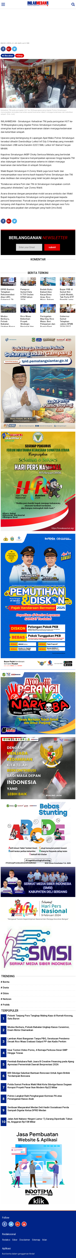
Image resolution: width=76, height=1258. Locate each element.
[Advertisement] (38, 21)
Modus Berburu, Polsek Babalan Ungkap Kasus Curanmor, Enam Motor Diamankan (8, 325)
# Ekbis (5, 993)
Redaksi (6, 1239)
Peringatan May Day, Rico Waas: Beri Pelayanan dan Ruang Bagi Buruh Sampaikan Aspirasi (47, 325)
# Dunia (5, 987)
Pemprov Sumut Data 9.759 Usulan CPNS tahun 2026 (27, 294)
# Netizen (6, 999)
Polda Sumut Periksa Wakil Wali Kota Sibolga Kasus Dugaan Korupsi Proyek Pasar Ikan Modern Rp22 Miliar (40, 1086)
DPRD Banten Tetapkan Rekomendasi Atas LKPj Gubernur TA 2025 (7, 295)
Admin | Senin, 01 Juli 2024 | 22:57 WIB (15, 43)
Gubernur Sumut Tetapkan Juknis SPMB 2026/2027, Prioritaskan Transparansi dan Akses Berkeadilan (66, 326)
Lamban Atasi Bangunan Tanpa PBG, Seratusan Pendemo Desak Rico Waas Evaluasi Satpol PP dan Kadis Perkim (38, 1040)
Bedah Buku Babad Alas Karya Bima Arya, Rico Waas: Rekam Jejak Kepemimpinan (47, 297)
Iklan (44, 1239)
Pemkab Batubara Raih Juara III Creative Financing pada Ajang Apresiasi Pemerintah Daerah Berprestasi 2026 (41, 1063)
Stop (20, 55)
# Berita (5, 981)
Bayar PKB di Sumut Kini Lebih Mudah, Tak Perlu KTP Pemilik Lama (67, 294)
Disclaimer (24, 1239)
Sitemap (36, 1239)
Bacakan (7, 55)
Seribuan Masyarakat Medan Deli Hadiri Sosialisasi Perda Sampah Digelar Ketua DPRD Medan (38, 1109)
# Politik (5, 1004)
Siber (14, 1239)
